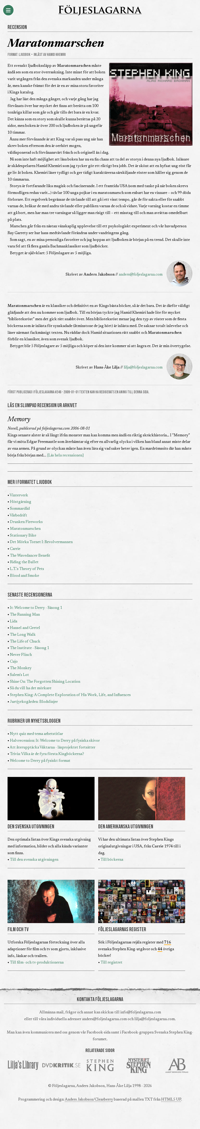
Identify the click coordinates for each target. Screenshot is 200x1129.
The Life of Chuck (25, 642)
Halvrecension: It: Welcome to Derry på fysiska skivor (55, 741)
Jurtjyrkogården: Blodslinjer (34, 702)
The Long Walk (23, 635)
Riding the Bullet (24, 562)
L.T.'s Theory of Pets (27, 569)
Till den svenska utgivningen (34, 860)
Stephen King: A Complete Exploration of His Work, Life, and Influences (70, 695)
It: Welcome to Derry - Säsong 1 (36, 608)
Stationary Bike (23, 536)
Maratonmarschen (25, 529)
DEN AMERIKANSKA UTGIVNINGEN (125, 827)
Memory (19, 419)
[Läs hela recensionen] (65, 455)
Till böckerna (112, 860)
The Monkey (21, 668)
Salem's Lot (19, 675)
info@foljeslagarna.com (140, 1012)
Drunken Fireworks (26, 522)
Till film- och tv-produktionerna (37, 963)
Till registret (111, 963)
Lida (13, 621)
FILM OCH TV (18, 929)
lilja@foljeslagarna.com (143, 368)
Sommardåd (20, 509)
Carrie (15, 549)
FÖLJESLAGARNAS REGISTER (122, 929)
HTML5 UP (171, 1100)
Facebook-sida (98, 1033)
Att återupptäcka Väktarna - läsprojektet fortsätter (52, 748)
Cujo (14, 662)
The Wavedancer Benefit (30, 556)
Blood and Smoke (24, 576)
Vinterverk (19, 495)
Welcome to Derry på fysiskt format (40, 761)
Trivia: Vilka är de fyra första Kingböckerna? (47, 754)
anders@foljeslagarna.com (140, 275)
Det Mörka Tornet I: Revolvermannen (41, 542)
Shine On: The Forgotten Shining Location (45, 682)
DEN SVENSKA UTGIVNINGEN (31, 827)
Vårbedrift (18, 516)
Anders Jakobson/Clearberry (89, 1100)
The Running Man (25, 615)
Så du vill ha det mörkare (30, 688)
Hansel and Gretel (25, 628)
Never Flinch (21, 655)
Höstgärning (20, 502)
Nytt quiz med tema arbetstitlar (36, 734)
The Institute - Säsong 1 (29, 648)
